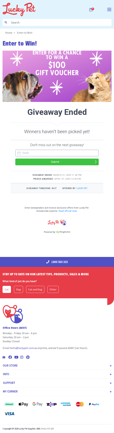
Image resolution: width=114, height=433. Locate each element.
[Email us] (5, 357)
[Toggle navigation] (109, 9)
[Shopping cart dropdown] (91, 9)
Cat (7, 289)
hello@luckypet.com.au (23, 348)
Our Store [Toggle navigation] (10, 365)
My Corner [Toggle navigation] (10, 391)
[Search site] (6, 22)
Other (53, 289)
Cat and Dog (35, 289)
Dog (18, 289)
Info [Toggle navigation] (6, 374)
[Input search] (60, 22)
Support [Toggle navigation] (9, 383)
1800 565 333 (57, 262)
